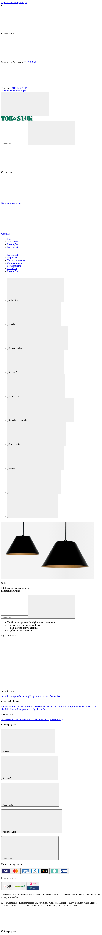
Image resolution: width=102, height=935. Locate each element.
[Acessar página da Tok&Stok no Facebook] (23, 661)
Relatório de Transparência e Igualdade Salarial (27, 709)
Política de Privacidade (12, 706)
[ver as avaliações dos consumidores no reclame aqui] (20, 889)
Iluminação (35, 457)
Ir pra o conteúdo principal (14, 2)
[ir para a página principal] (17, 119)
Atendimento (7, 90)
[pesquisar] (51, 133)
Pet (32, 505)
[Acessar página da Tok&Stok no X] (69, 684)
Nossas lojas (20, 90)
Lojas (49, 719)
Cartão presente (14, 263)
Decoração (35, 361)
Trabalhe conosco (21, 719)
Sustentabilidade (38, 719)
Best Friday (57, 719)
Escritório (12, 268)
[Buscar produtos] (14, 143)
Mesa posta (36, 385)
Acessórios (12, 241)
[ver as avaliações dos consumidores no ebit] (7, 889)
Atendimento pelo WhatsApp (15, 696)
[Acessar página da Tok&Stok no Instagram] (69, 661)
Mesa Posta (30, 794)
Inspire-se (12, 257)
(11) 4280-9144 (19, 88)
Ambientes (35, 289)
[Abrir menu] (25, 104)
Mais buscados (31, 821)
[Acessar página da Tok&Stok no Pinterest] (23, 684)
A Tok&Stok (7, 719)
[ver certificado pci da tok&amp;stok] (33, 889)
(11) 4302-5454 (30, 62)
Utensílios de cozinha (40, 409)
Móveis (10, 239)
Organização (36, 433)
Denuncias (55, 696)
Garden (34, 481)
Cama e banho (37, 337)
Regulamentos (81, 706)
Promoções (12, 244)
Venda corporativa (16, 260)
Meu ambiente (14, 265)
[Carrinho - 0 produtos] (51, 221)
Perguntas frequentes (39, 696)
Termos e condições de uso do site (40, 706)
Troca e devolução (65, 706)
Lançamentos (13, 247)
